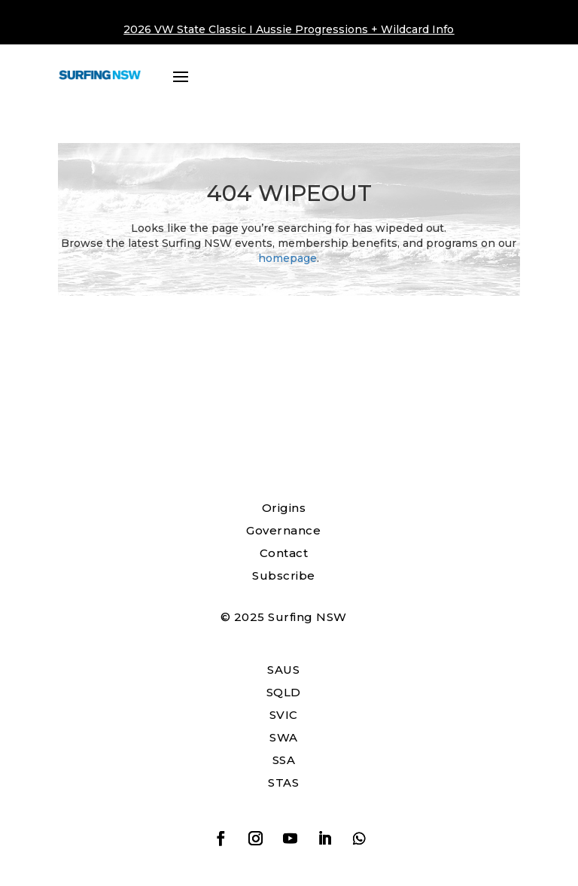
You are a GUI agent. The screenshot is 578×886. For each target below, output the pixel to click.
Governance (283, 530)
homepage (287, 258)
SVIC (283, 715)
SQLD (283, 692)
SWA (283, 737)
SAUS (283, 669)
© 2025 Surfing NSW (284, 617)
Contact (284, 553)
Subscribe (283, 575)
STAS (283, 782)
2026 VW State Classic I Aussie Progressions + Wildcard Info (288, 29)
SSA (284, 760)
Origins (284, 508)
